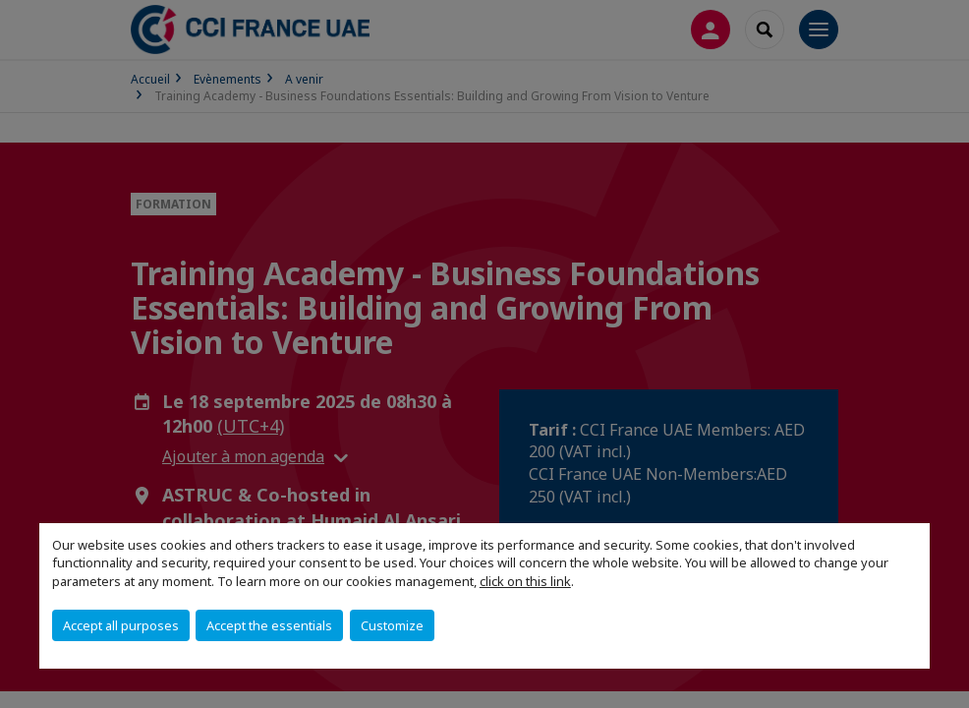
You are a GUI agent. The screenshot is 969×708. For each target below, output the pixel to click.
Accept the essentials (269, 625)
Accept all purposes (121, 625)
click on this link (525, 581)
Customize (392, 625)
